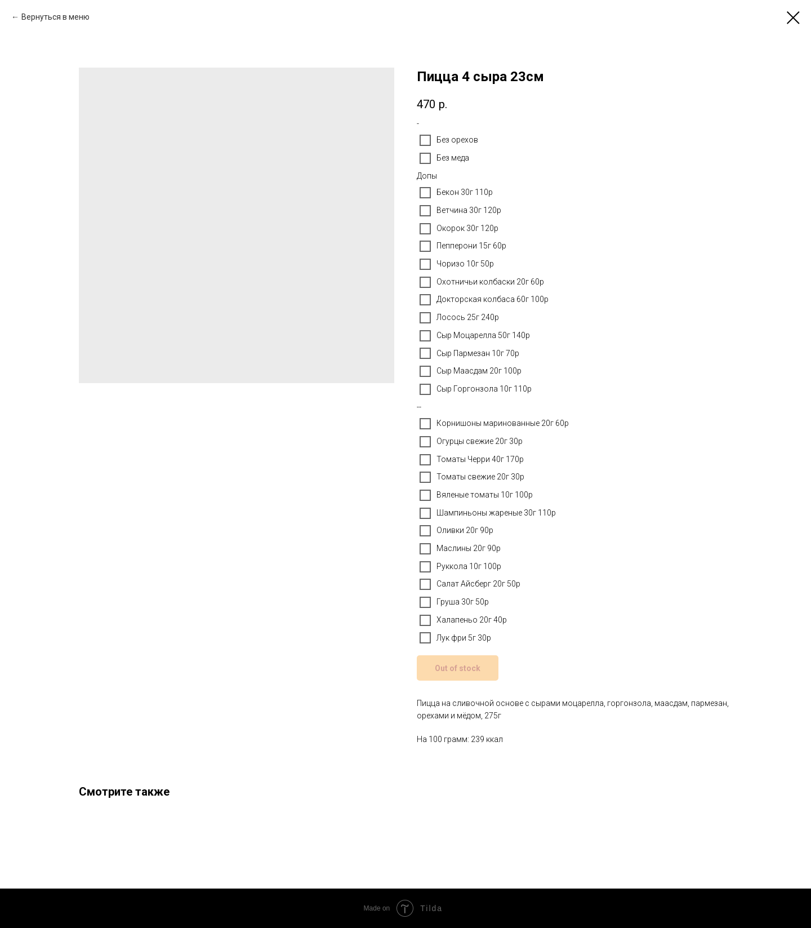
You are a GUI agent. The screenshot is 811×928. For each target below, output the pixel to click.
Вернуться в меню (55, 16)
